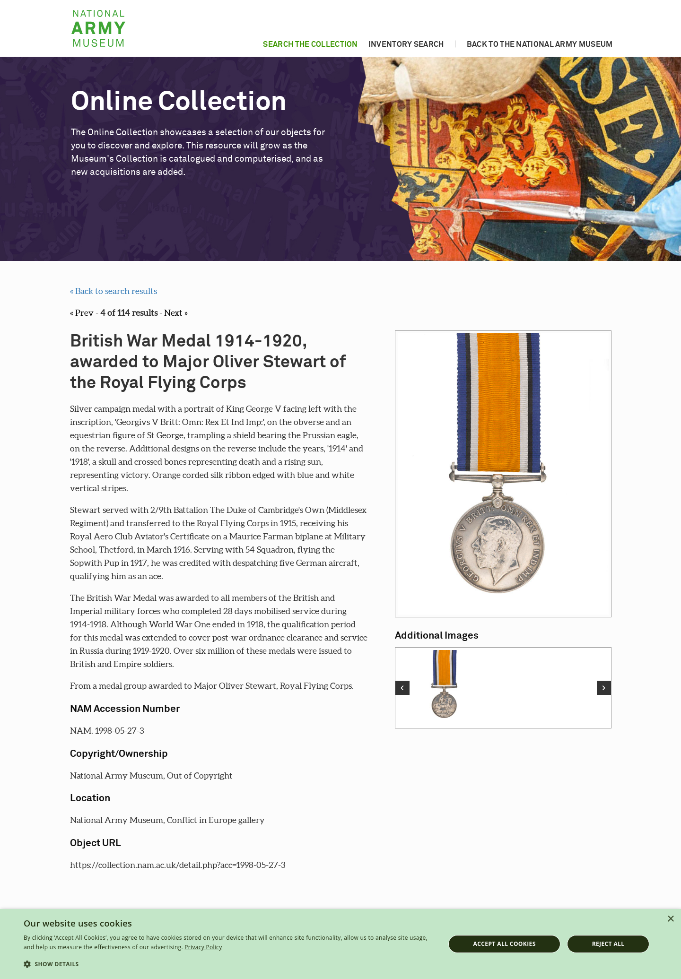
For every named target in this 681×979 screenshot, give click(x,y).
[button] (228, 964)
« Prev (82, 313)
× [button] (670, 919)
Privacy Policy (203, 947)
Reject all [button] (608, 944)
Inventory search (406, 44)
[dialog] (340, 944)
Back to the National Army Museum (540, 44)
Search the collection (310, 44)
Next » (176, 313)
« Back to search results (113, 291)
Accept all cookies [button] (504, 944)
